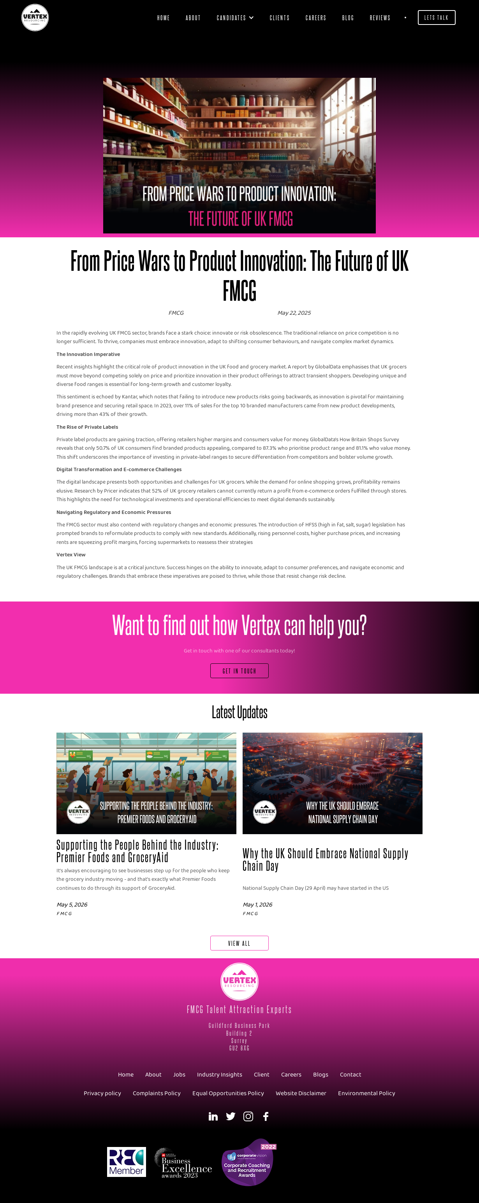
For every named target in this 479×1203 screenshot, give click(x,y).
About (193, 17)
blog (348, 17)
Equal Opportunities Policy (228, 1093)
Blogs (320, 1075)
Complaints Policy (157, 1093)
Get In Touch (240, 670)
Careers (316, 17)
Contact (350, 1075)
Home (163, 17)
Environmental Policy (366, 1093)
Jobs (179, 1075)
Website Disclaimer (301, 1093)
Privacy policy (102, 1093)
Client (261, 1075)
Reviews (380, 17)
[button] (235, 17)
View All (239, 943)
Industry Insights (219, 1075)
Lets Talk (436, 17)
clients (280, 17)
